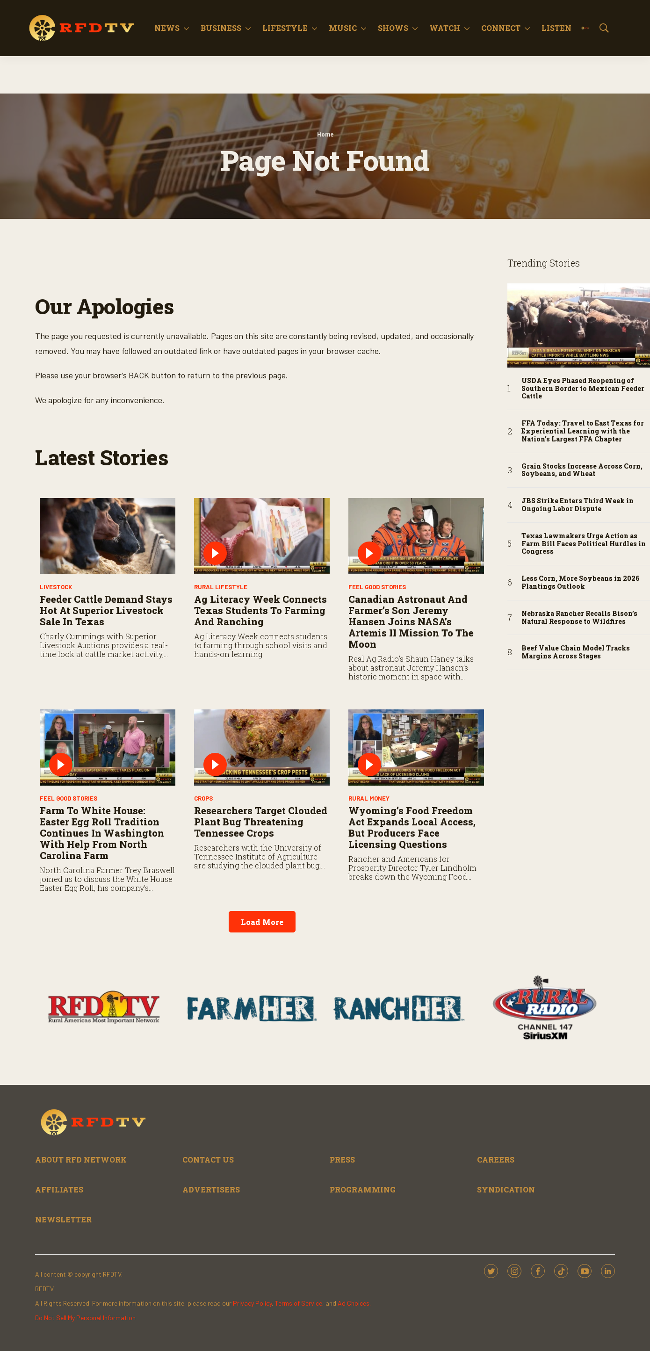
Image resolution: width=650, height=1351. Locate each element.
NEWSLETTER (63, 1219)
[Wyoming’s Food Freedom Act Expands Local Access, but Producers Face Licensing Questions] (416, 747)
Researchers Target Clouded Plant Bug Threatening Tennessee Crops (260, 821)
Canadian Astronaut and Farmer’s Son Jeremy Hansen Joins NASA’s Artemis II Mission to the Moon (411, 621)
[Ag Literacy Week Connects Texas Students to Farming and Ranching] (262, 536)
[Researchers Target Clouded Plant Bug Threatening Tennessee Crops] (262, 747)
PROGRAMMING (363, 1189)
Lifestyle (285, 28)
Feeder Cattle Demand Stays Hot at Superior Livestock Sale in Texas (106, 610)
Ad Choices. (354, 1303)
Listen (556, 28)
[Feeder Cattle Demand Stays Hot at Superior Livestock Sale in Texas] (107, 536)
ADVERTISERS (211, 1189)
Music (343, 28)
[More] (186, 28)
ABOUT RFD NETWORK (81, 1159)
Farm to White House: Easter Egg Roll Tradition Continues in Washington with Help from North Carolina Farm (102, 832)
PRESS (342, 1159)
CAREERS (495, 1159)
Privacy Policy (252, 1303)
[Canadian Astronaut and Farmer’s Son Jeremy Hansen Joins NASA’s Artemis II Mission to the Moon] (416, 536)
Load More (262, 922)
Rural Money (369, 798)
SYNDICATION (506, 1189)
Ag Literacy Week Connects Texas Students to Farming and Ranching (260, 610)
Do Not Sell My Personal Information (85, 1318)
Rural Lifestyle (220, 587)
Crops (203, 798)
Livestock (56, 587)
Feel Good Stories (377, 587)
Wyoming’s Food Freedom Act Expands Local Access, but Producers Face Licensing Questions (412, 827)
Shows (393, 28)
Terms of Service (298, 1303)
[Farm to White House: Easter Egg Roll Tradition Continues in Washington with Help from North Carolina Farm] (107, 747)
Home (325, 134)
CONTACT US (208, 1159)
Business (221, 28)
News (167, 28)
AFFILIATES (59, 1189)
